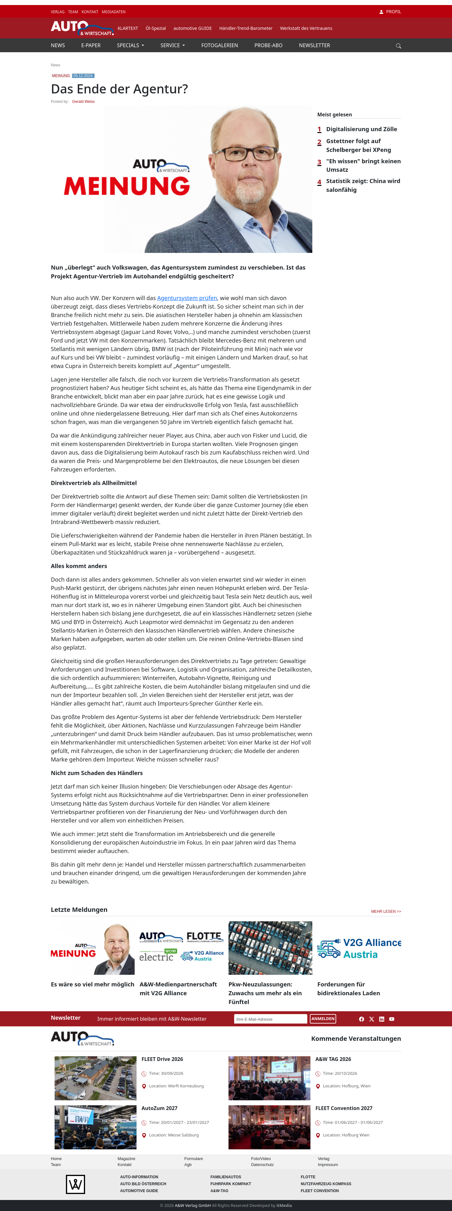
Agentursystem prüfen (187, 298)
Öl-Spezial (156, 28)
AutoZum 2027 (159, 1108)
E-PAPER (91, 45)
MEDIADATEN (114, 11)
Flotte (308, 1177)
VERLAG (58, 11)
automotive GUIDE (193, 28)
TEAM (73, 11)
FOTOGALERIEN (220, 45)
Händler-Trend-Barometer (246, 28)
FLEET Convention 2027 (344, 1108)
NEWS (58, 45)
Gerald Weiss (83, 101)
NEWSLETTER (314, 45)
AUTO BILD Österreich (143, 1184)
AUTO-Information (139, 1177)
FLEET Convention (320, 1191)
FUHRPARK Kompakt (230, 1184)
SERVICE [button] (170, 45)
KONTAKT (90, 11)
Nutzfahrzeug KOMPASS (326, 1184)
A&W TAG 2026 (333, 1059)
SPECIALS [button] (128, 45)
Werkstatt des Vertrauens (306, 28)
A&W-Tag (219, 1191)
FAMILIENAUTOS (225, 1177)
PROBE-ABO (269, 45)
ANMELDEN (323, 1018)
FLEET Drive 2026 (162, 1059)
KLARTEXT (128, 28)
